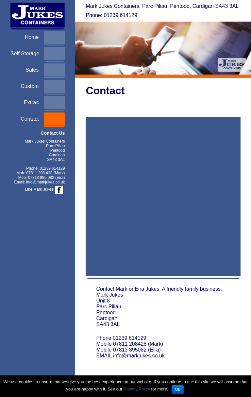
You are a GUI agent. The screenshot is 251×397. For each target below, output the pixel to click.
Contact (30, 119)
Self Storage (24, 53)
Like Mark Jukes (39, 189)
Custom (30, 86)
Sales (32, 70)
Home (32, 37)
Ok (177, 389)
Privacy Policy (137, 389)
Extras (31, 102)
